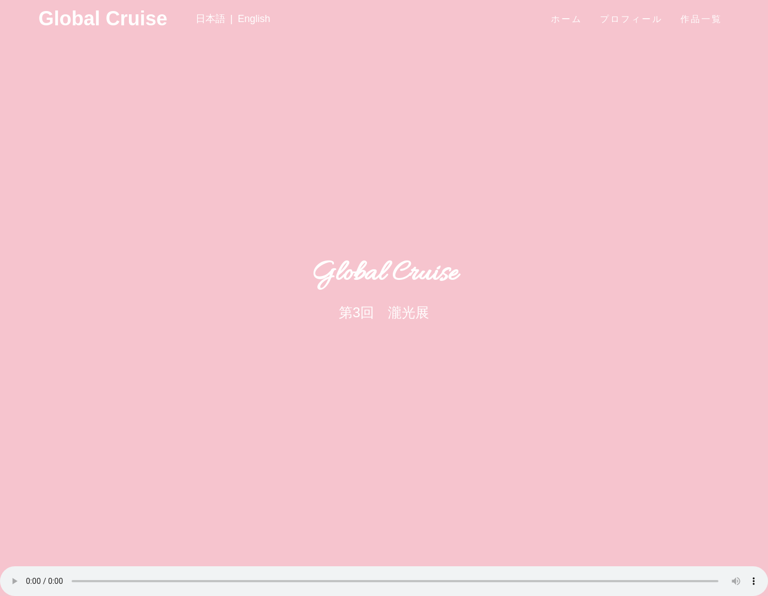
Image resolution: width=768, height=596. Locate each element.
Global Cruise (59, 19)
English (253, 18)
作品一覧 (701, 19)
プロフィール (631, 19)
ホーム (566, 19)
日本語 (210, 18)
